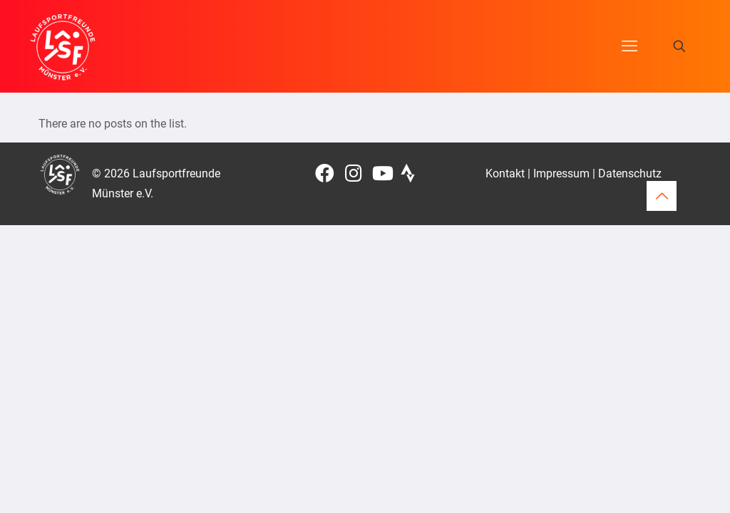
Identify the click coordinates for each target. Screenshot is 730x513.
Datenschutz (630, 173)
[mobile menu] (629, 46)
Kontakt (505, 173)
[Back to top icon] (662, 196)
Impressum (561, 173)
